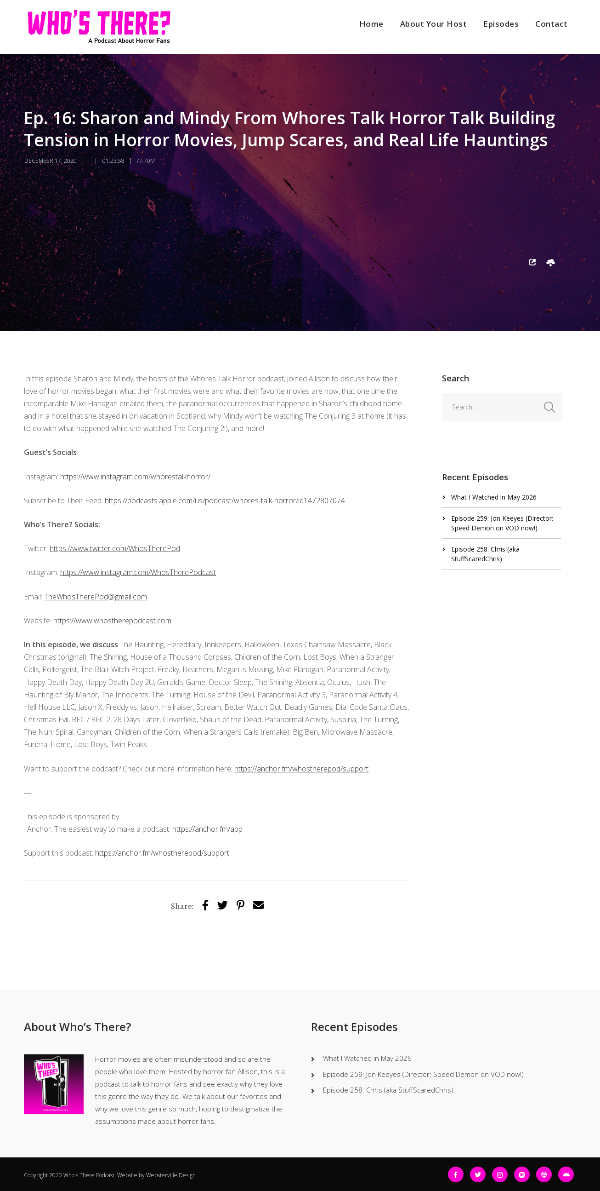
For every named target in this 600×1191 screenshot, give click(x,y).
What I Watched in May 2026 (494, 497)
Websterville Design (171, 1175)
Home (371, 23)
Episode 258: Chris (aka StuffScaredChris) (388, 1089)
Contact (551, 23)
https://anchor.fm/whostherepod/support (162, 853)
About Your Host (433, 23)
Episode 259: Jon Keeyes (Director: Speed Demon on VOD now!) (423, 1074)
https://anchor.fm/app (207, 829)
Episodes (501, 23)
